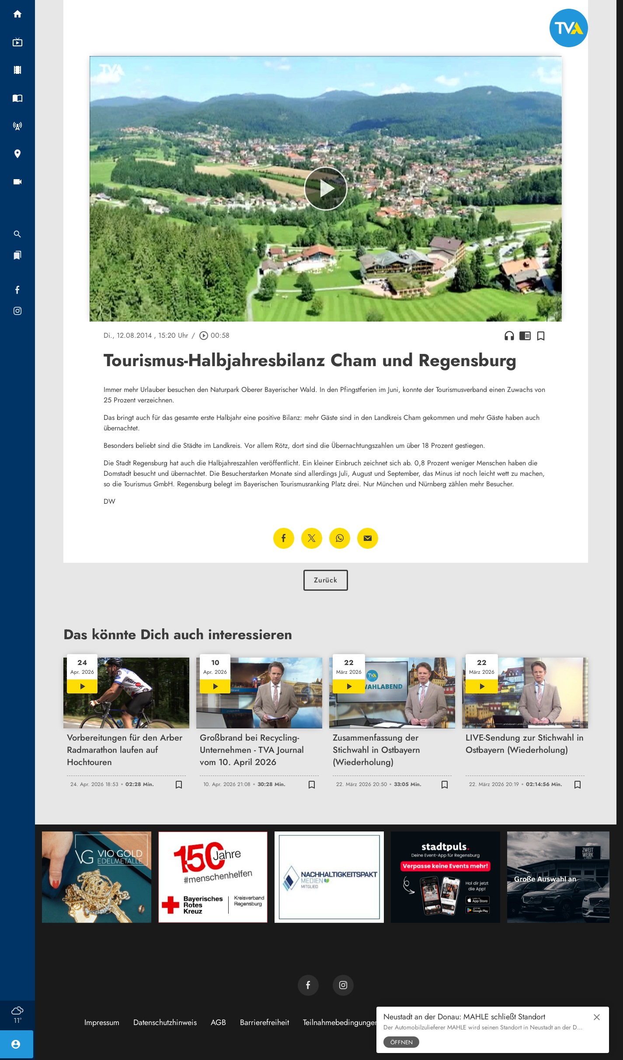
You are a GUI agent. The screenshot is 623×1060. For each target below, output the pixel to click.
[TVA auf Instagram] (343, 985)
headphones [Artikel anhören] (509, 335)
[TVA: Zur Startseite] (569, 28)
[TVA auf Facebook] (308, 985)
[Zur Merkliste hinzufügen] (541, 336)
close (597, 1017)
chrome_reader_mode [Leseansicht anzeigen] (525, 335)
